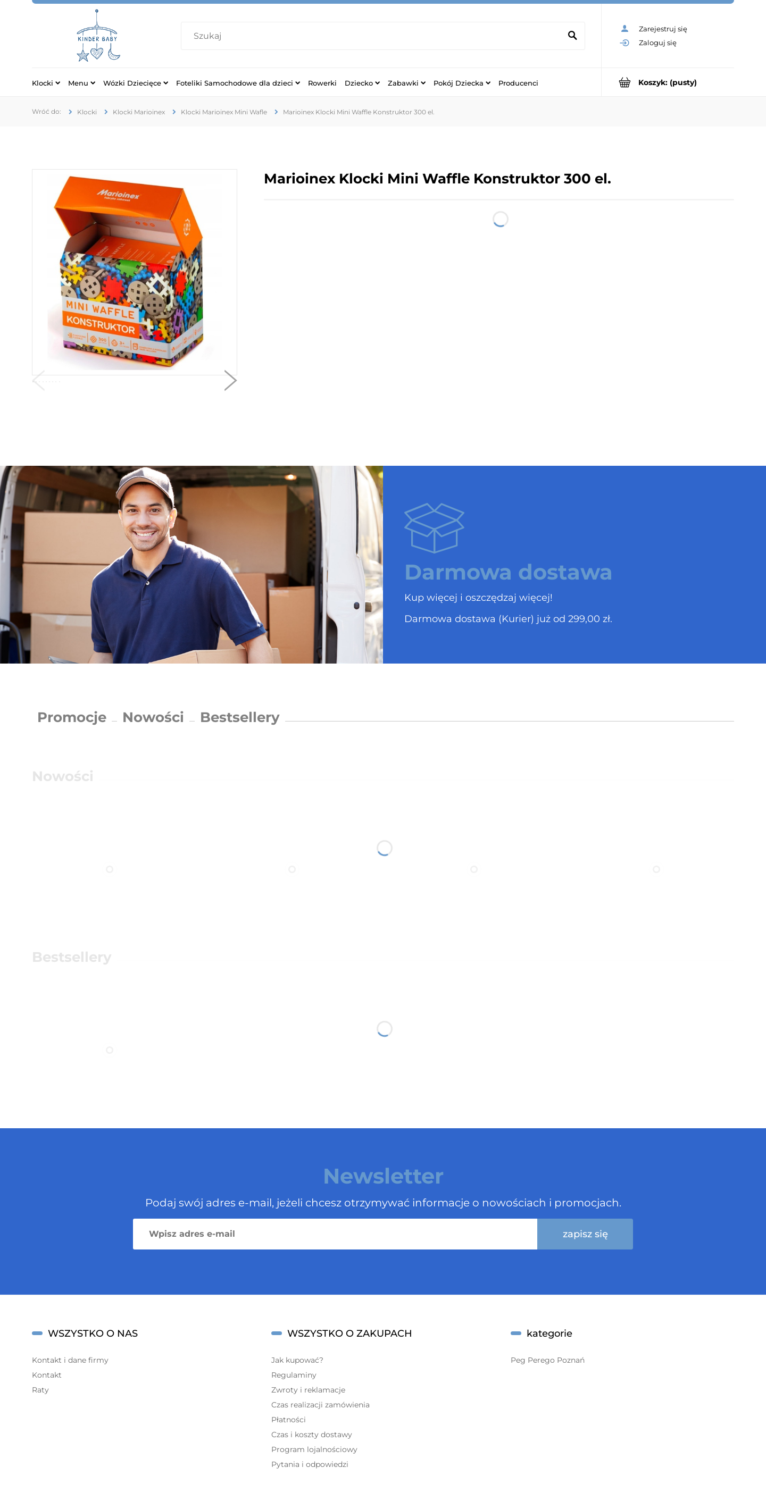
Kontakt (47, 1375)
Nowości (153, 717)
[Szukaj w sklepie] (373, 36)
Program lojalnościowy (314, 1449)
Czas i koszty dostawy (311, 1434)
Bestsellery (240, 717)
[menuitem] (46, 82)
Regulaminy (294, 1375)
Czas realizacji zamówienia (320, 1405)
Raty (40, 1390)
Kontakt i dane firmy (70, 1360)
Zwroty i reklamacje (308, 1390)
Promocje (71, 717)
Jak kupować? (297, 1360)
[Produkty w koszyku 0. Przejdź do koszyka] (668, 82)
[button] (38, 383)
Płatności (288, 1419)
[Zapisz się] (585, 1234)
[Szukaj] (572, 36)
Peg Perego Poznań (548, 1360)
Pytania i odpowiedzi (309, 1464)
